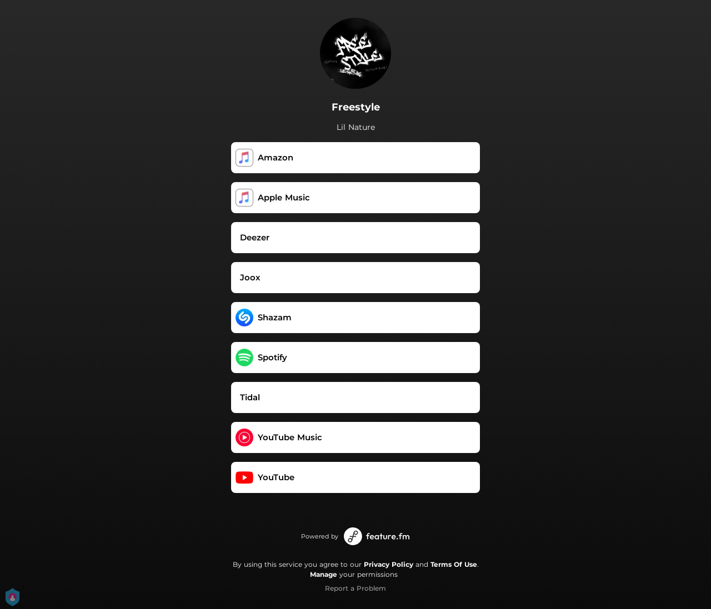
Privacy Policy (388, 564)
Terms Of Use (453, 564)
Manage (323, 574)
